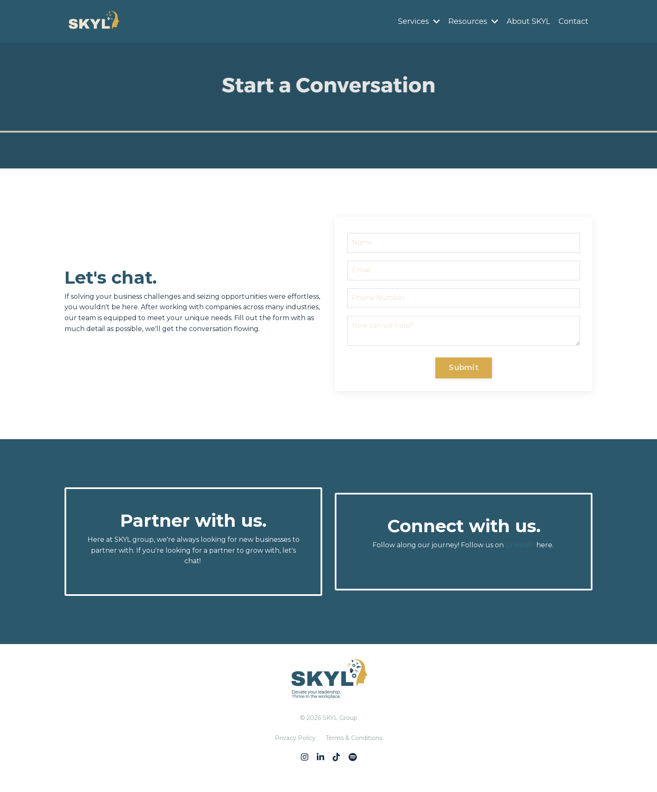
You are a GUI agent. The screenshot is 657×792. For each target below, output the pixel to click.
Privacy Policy (295, 738)
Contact (573, 21)
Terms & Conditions (354, 738)
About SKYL (528, 21)
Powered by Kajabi (328, 770)
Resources (473, 21)
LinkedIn (520, 545)
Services (419, 21)
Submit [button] (464, 367)
